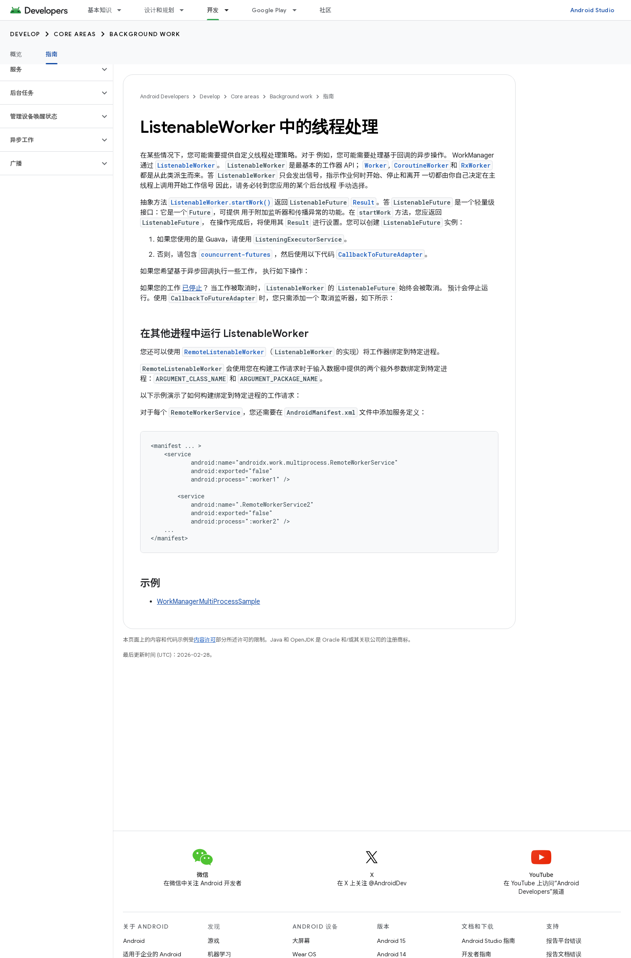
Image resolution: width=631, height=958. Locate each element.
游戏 (213, 941)
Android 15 (391, 941)
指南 (328, 96)
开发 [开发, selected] (213, 10)
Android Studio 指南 (488, 941)
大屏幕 (301, 941)
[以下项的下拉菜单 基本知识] (123, 10)
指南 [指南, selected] (52, 54)
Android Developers (164, 96)
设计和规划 (159, 10)
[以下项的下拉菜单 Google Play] (298, 10)
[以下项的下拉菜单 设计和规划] (185, 10)
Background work (145, 34)
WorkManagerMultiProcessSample (208, 601)
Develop (25, 34)
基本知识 (100, 10)
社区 (326, 10)
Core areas (75, 34)
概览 (16, 54)
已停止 (192, 288)
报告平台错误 (563, 941)
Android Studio (592, 10)
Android (134, 941)
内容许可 (205, 639)
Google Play (269, 10)
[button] (49, 69)
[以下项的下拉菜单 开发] (230, 10)
